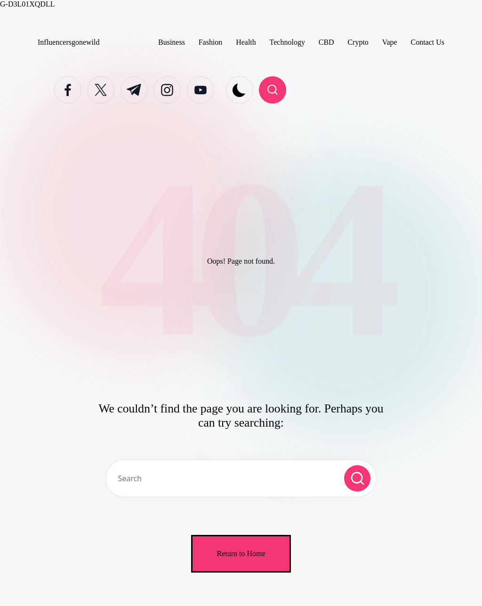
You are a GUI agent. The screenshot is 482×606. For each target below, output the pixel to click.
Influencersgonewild (69, 42)
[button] (357, 478)
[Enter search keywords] (241, 478)
